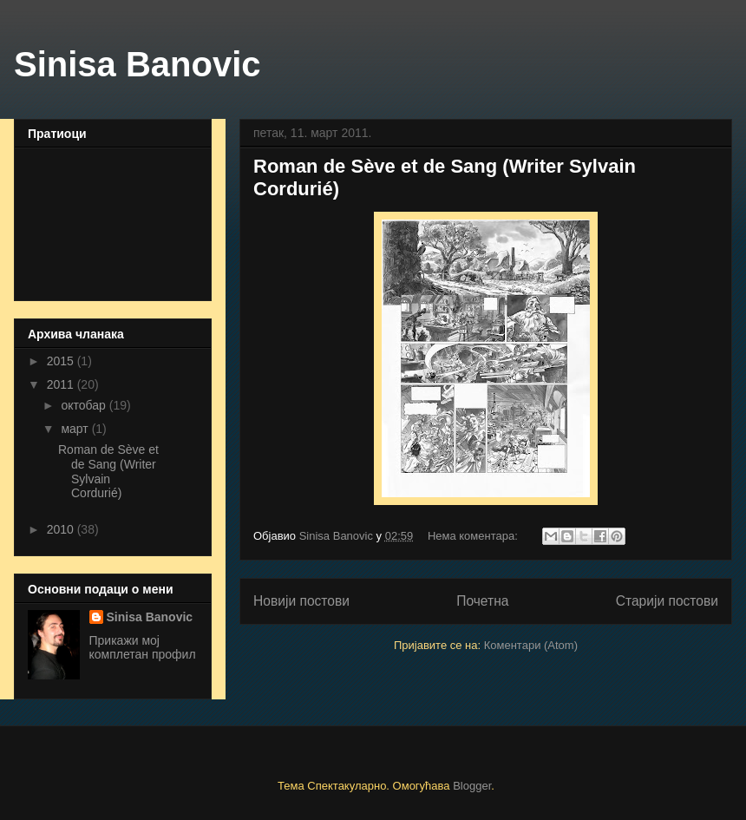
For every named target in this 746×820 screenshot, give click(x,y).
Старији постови (667, 601)
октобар (84, 405)
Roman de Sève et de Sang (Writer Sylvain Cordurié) (108, 471)
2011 (62, 384)
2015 (62, 361)
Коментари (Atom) (531, 645)
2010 (62, 529)
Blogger (472, 785)
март (76, 429)
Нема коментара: (474, 535)
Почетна (482, 601)
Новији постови (301, 601)
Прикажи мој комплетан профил (142, 647)
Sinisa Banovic (137, 64)
